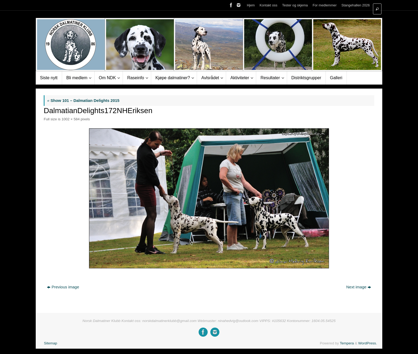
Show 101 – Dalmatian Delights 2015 (83, 100)
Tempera (347, 343)
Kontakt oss (269, 5)
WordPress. (367, 343)
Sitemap (50, 343)
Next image (358, 287)
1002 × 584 (71, 119)
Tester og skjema (295, 5)
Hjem (251, 5)
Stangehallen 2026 (355, 5)
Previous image (63, 287)
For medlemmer (325, 5)
